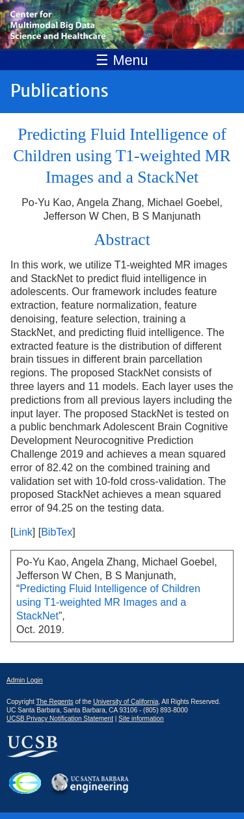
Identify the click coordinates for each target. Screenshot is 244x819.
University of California (125, 701)
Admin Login (25, 680)
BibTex (56, 532)
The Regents (54, 701)
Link (22, 532)
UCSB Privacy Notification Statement (60, 718)
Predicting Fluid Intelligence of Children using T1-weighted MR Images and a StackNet (108, 602)
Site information (140, 718)
